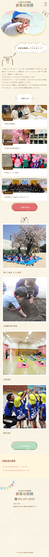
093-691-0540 (26, 499)
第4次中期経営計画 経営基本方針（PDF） (18, 470)
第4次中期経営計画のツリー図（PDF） (17, 467)
